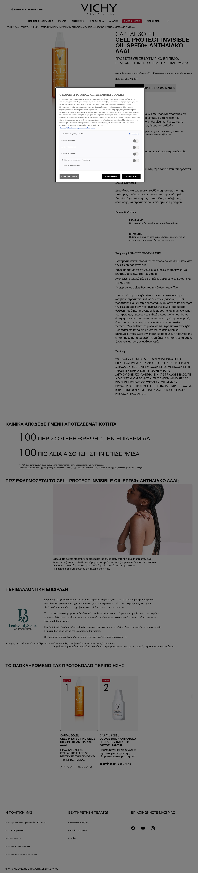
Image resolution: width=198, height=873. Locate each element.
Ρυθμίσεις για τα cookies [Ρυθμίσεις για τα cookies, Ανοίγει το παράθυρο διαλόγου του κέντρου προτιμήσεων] (71, 165)
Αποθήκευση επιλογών (69, 176)
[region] (100, 134)
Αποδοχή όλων (131, 176)
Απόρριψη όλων (111, 176)
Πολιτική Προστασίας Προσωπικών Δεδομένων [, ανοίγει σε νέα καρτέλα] (77, 128)
